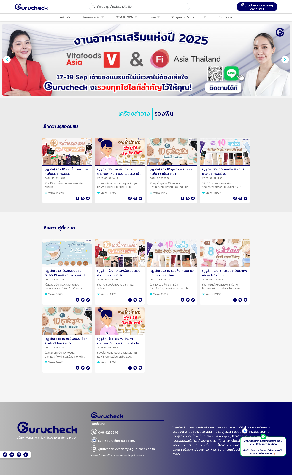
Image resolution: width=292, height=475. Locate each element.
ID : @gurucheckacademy (113, 441)
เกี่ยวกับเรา (225, 17)
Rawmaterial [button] (93, 17)
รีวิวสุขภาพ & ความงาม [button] (188, 17)
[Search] (139, 6)
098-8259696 (104, 433)
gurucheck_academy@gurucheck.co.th (123, 449)
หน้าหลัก (65, 17)
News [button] (154, 17)
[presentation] (7, 59)
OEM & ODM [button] (126, 17)
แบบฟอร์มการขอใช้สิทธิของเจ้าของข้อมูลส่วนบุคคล (117, 455)
